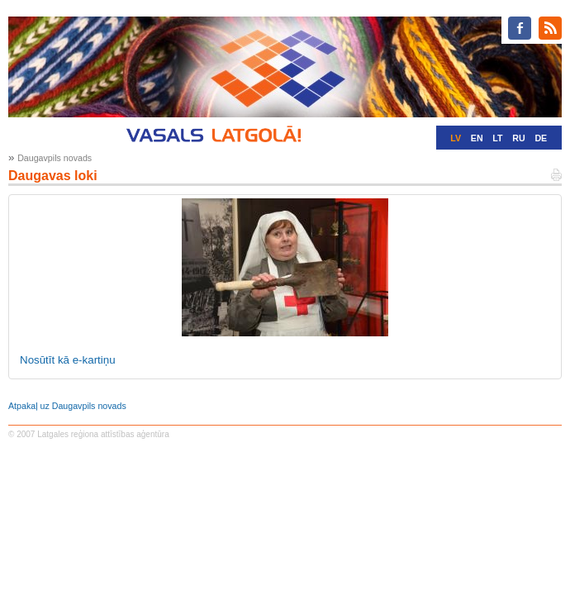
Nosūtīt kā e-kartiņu (68, 360)
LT (497, 138)
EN (477, 138)
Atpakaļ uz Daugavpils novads (67, 406)
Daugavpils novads (54, 158)
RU (518, 138)
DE (540, 138)
